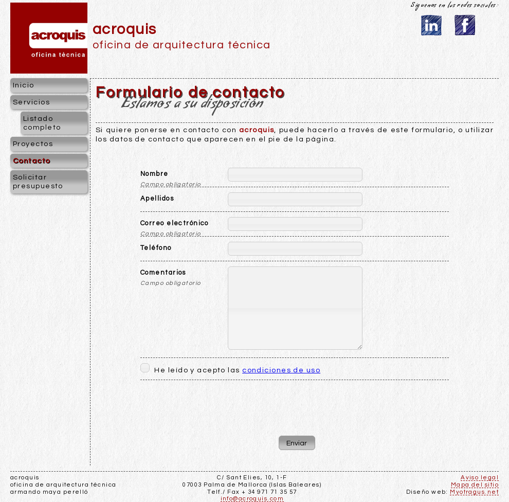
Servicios (31, 102)
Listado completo (42, 123)
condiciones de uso (281, 370)
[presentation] (294, 405)
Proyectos (33, 144)
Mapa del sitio (475, 485)
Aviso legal (480, 477)
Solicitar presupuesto (38, 181)
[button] (297, 443)
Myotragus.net (474, 492)
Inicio (23, 85)
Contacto (31, 161)
